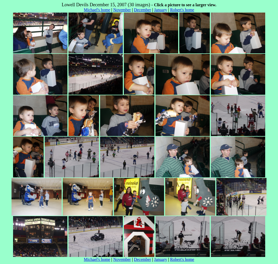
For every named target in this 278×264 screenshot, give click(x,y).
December (142, 10)
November (122, 10)
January (160, 10)
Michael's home (97, 10)
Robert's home (182, 10)
